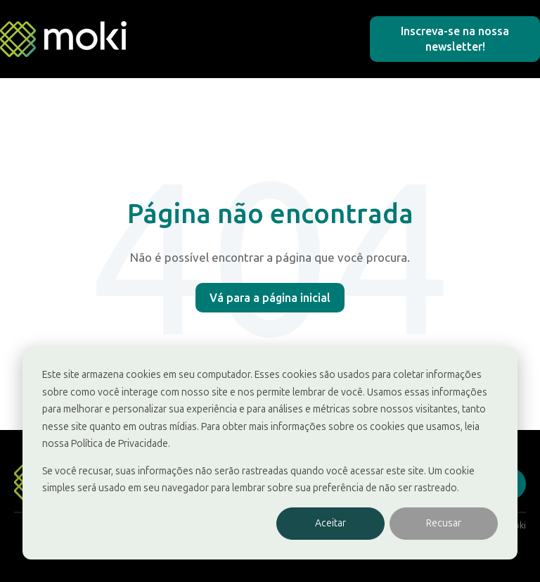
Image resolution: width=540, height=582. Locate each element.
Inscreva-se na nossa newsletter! (455, 39)
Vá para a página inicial (270, 297)
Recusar (443, 523)
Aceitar (330, 523)
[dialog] (270, 453)
